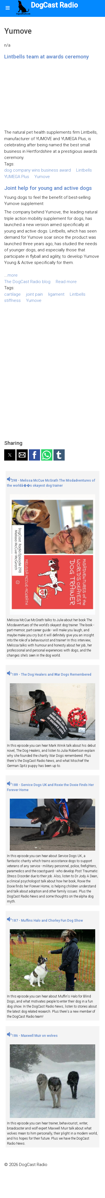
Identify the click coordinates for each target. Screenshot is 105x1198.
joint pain (34, 294)
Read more (66, 281)
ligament (56, 294)
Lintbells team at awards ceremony (46, 56)
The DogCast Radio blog (27, 281)
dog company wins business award (37, 170)
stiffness (12, 300)
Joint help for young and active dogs (48, 188)
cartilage (12, 294)
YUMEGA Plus (16, 176)
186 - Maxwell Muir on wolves (32, 1036)
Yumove (42, 176)
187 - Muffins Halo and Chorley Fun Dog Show (45, 921)
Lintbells (84, 170)
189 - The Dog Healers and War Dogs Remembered (49, 675)
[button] (9, 455)
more (13, 275)
